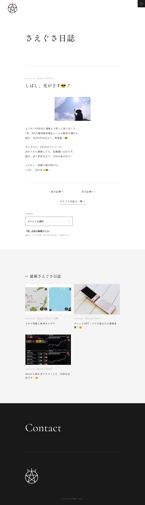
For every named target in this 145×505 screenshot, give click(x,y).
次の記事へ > (88, 191)
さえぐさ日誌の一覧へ (72, 201)
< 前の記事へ (56, 191)
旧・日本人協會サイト (37, 231)
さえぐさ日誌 (50, 37)
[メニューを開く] (141, 3)
